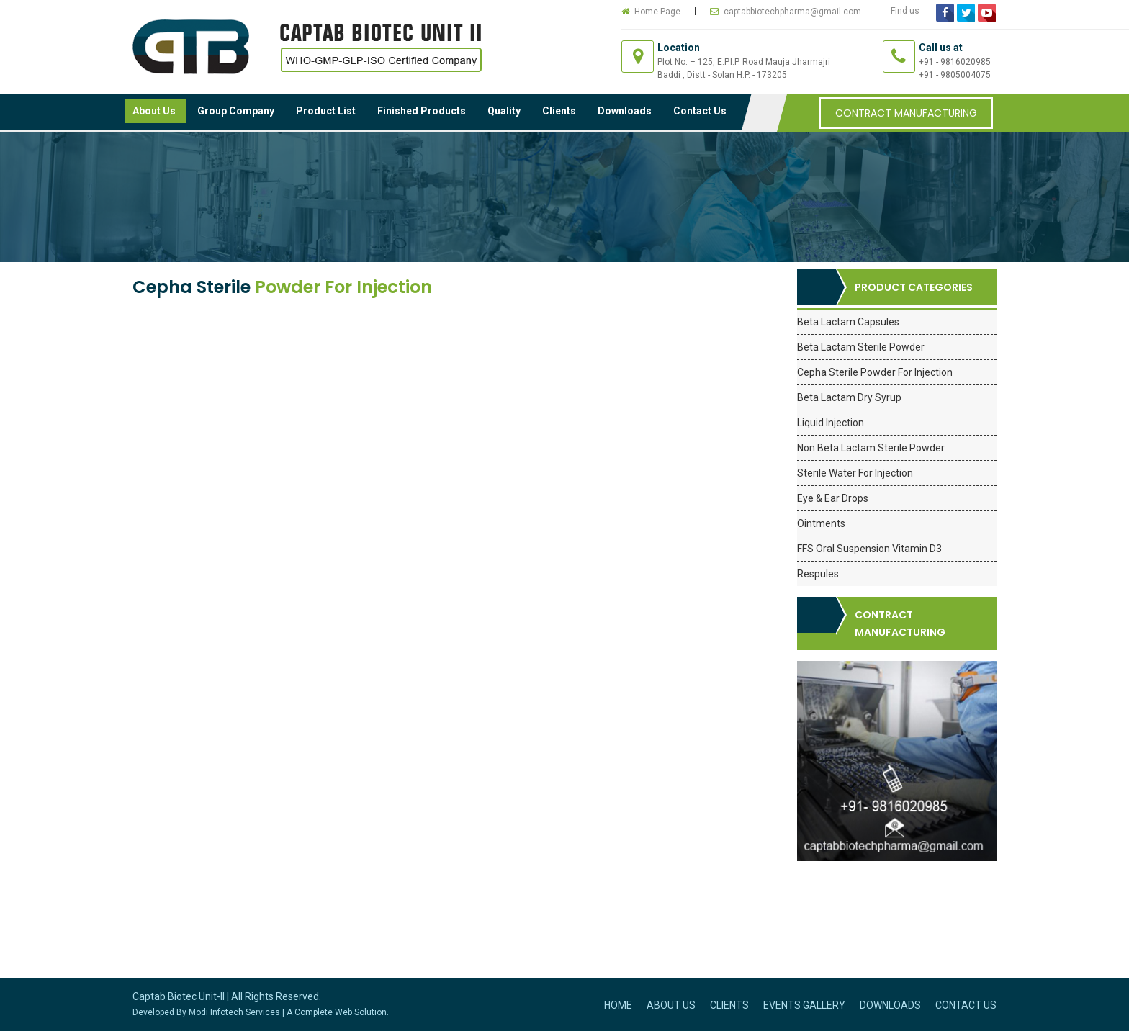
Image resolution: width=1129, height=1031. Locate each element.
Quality (504, 111)
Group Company (235, 111)
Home (618, 1005)
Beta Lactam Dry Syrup (849, 397)
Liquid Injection (830, 422)
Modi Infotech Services (234, 1012)
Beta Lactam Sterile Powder (861, 347)
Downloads (625, 111)
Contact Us (700, 111)
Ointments (821, 523)
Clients (559, 111)
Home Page (657, 11)
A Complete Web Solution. (338, 1012)
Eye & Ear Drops (832, 498)
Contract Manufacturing (906, 113)
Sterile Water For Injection (855, 473)
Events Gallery (804, 1005)
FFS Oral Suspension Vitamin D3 (869, 548)
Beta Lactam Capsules (848, 322)
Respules (818, 574)
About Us (154, 111)
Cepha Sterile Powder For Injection (875, 372)
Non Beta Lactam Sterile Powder (871, 448)
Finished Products (421, 111)
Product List (326, 111)
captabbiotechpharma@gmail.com (792, 11)
